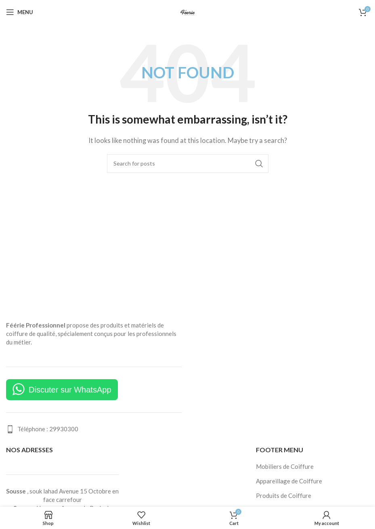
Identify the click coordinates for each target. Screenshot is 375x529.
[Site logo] (188, 11)
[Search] (187, 163)
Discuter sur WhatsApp (70, 389)
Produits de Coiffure (283, 495)
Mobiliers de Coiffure (285, 466)
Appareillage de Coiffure (289, 481)
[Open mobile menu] (19, 12)
